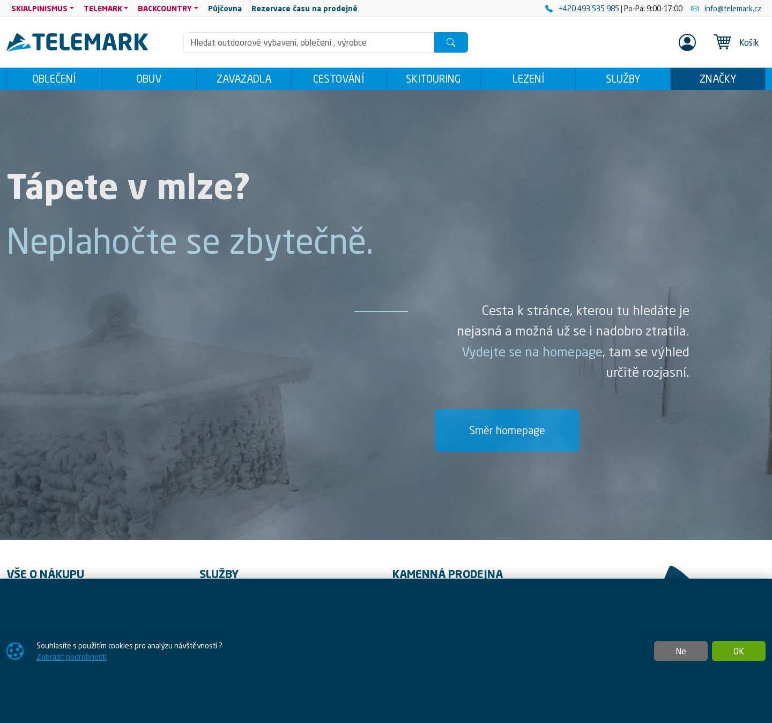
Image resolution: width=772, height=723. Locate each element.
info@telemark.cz (726, 8)
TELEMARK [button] (103, 8)
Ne (681, 651)
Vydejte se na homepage (532, 352)
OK (738, 651)
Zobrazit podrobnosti (71, 656)
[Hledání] (308, 42)
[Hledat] (451, 42)
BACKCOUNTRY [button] (165, 8)
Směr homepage (507, 430)
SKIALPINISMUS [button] (39, 8)
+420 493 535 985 (583, 8)
